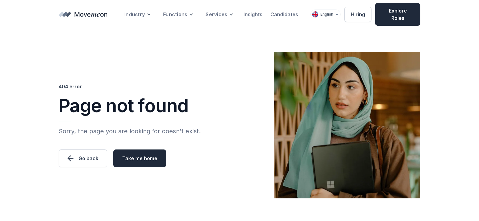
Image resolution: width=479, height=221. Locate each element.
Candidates (284, 14)
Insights (252, 14)
